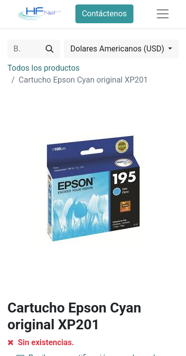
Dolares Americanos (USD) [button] (118, 48)
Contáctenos (104, 13)
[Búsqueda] (49, 49)
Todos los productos (43, 68)
